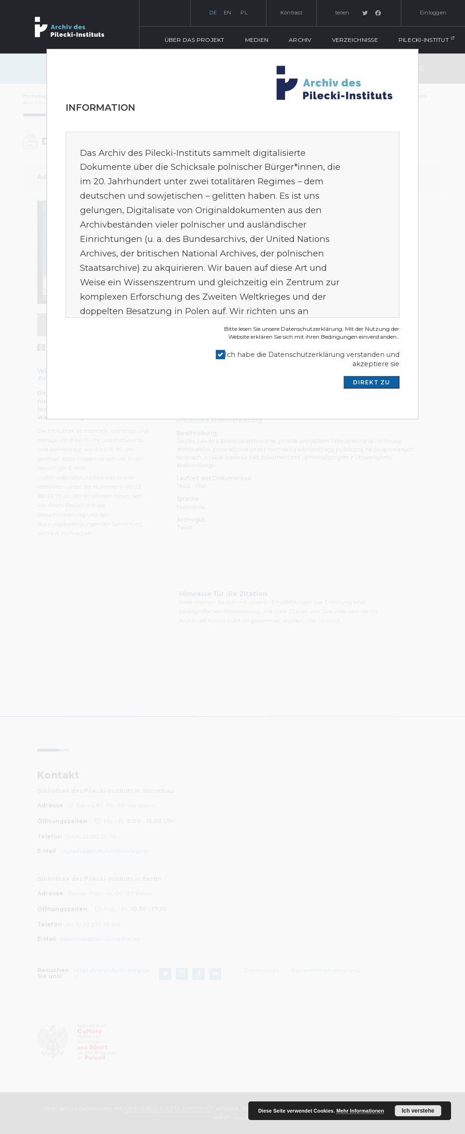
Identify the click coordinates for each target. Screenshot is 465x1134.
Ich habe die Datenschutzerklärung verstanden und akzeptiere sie (312, 359)
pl (243, 12)
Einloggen (433, 12)
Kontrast (291, 12)
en (228, 12)
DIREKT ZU (371, 382)
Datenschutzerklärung (311, 328)
